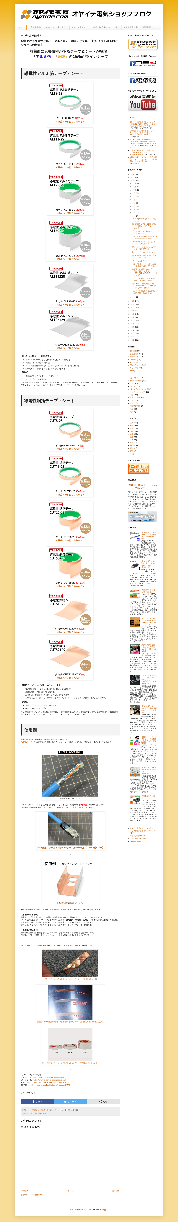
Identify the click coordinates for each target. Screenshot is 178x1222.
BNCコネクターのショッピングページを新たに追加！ (144, 243)
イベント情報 (135, 398)
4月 (134, 209)
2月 (134, 216)
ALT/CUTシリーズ (28, 742)
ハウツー (30, 1113)
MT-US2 (64, 903)
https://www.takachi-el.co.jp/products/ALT (49, 1077)
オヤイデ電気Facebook (138, 839)
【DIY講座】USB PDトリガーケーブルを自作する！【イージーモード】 (149, 770)
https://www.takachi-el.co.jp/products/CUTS (52, 1085)
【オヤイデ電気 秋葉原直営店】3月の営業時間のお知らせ (144, 237)
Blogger (105, 1210)
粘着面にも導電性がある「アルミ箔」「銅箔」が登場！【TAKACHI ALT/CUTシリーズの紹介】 (144, 272)
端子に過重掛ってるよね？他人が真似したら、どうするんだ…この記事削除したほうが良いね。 (143, 159)
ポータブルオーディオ (138, 389)
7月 (134, 200)
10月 (135, 190)
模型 (131, 409)
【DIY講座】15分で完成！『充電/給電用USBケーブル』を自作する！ (149, 709)
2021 (133, 308)
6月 (134, 203)
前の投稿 (115, 1191)
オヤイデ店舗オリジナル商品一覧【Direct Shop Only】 (96, 27)
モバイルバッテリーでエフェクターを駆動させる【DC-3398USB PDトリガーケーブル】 (148, 680)
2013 (133, 333)
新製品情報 (42, 1113)
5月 (134, 206)
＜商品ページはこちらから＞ (70, 121)
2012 (133, 337)
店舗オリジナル (136, 365)
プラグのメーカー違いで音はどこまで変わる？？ (144, 232)
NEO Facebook (135, 841)
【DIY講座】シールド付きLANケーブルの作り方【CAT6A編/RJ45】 (70, 847)
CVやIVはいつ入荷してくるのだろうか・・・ (144, 220)
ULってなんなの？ (139, 261)
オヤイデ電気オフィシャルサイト (142, 828)
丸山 (131, 434)
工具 (131, 400)
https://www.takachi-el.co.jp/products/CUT (51, 1080)
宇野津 (132, 445)
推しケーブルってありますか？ (143, 252)
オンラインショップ (137, 392)
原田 (35, 1113)
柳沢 (131, 431)
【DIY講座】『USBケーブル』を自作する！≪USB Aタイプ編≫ (148, 536)
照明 (131, 412)
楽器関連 (133, 360)
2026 (133, 174)
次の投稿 (25, 1191)
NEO (132, 371)
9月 (134, 193)
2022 (133, 304)
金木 (131, 428)
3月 (134, 213)
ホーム (21, 27)
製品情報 (133, 351)
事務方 (132, 448)
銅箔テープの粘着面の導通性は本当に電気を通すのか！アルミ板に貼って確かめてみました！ (70, 1022)
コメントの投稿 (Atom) (33, 1195)
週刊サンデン (135, 378)
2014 (133, 330)
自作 (131, 383)
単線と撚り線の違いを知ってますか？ (148, 591)
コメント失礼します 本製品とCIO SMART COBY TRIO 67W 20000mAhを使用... (142, 152)
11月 (135, 187)
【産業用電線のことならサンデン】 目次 (48, 27)
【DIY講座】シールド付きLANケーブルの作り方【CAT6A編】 (144, 265)
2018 (133, 317)
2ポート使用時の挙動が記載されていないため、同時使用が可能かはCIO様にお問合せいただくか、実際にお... (143, 142)
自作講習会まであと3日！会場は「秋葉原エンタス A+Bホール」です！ (144, 226)
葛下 (131, 437)
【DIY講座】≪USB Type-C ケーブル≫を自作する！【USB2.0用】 (148, 564)
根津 (131, 426)
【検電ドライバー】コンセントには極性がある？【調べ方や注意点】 (148, 740)
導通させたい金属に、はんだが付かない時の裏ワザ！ (144, 248)
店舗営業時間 (135, 406)
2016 (133, 324)
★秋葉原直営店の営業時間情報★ (138, 27)
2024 (133, 181)
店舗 (131, 395)
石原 (131, 451)
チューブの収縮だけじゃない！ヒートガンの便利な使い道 (144, 279)
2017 (133, 321)
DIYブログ (52, 807)
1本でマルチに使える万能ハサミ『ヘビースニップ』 (144, 256)
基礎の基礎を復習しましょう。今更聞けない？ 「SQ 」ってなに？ (148, 648)
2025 (133, 177)
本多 (131, 440)
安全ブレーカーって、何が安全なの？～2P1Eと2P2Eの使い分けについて (148, 621)
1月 (134, 297)
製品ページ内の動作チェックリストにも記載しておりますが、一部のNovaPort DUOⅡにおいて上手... (143, 124)
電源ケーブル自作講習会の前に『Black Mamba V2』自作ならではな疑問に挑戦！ (144, 286)
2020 (133, 311)
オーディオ (134, 357)
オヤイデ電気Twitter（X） (139, 836)
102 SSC (133, 362)
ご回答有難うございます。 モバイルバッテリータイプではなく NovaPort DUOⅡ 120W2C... (142, 133)
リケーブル (134, 368)
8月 (134, 197)
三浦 (131, 442)
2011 (133, 340)
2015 (133, 327)
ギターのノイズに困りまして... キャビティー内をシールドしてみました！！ (70, 979)
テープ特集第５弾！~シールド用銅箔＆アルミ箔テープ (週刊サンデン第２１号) (70, 1063)
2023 (133, 301)
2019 (133, 314)
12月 (135, 183)
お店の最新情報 (136, 381)
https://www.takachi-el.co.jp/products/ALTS (51, 1082)
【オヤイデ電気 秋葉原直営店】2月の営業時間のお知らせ (144, 292)
